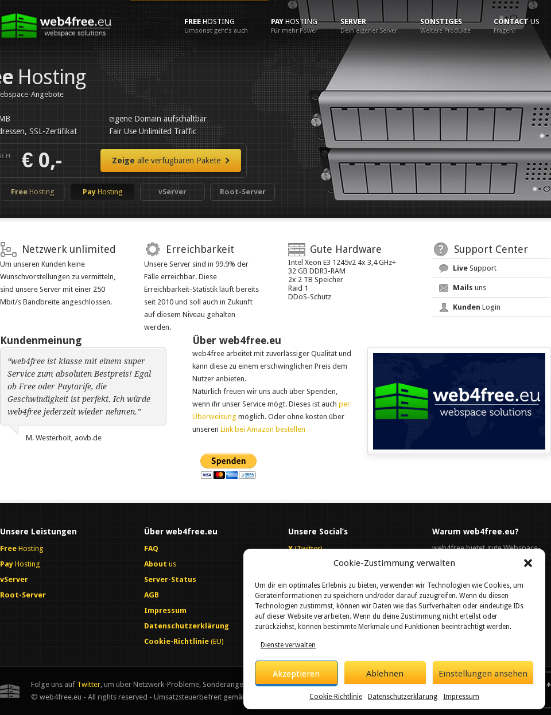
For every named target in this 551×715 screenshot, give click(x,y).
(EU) (184, 641)
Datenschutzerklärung (402, 697)
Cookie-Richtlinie (335, 697)
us (517, 25)
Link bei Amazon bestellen (262, 429)
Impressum (461, 697)
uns (469, 287)
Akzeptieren (296, 674)
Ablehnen (384, 674)
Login (476, 307)
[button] (528, 563)
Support (474, 268)
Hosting (216, 25)
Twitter (88, 684)
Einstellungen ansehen (483, 674)
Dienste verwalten (288, 645)
